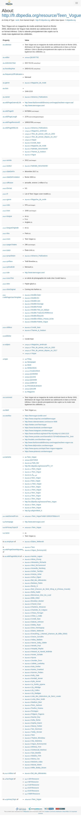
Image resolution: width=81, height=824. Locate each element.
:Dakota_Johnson (34, 622)
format (7, 188)
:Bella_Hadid (32, 592)
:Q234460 (31, 380)
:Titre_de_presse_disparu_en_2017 (41, 137)
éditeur (7, 327)
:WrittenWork (30, 368)
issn (5, 88)
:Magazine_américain (36, 131)
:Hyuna (30, 657)
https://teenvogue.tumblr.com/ (35, 416)
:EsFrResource (32, 788)
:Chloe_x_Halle (33, 616)
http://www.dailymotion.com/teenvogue (39, 445)
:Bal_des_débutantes (35, 580)
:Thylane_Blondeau (35, 738)
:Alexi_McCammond (35, 565)
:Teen (30, 547)
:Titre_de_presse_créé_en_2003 (40, 134)
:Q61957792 (32, 57)
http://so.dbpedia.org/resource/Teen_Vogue (40, 502)
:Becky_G (31, 586)
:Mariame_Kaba (33, 762)
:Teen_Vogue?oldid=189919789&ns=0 (42, 516)
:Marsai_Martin (33, 765)
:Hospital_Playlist (34, 649)
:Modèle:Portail (33, 307)
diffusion (8, 183)
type (5, 359)
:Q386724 (31, 383)
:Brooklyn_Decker (34, 601)
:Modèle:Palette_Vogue (36, 322)
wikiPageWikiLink (10, 128)
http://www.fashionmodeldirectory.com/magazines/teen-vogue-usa (49, 442)
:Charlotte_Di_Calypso (36, 610)
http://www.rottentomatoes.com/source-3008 (41, 422)
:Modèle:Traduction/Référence (39, 313)
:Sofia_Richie (32, 720)
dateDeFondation (11, 177)
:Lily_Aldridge (33, 687)
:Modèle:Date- (33, 295)
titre (6, 284)
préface (8, 261)
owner (6, 97)
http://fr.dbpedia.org (43, 20)
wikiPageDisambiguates (13, 549)
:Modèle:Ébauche (34, 316)
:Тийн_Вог (32, 463)
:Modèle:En (32, 298)
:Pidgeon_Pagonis (34, 714)
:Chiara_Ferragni (34, 613)
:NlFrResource (31, 782)
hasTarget (8, 779)
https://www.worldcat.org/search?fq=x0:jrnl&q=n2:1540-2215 (47, 434)
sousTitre (8, 278)
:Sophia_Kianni (33, 723)
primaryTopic (10, 799)
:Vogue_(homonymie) (35, 550)
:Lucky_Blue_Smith (35, 699)
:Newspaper (30, 362)
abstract (7, 45)
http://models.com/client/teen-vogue (38, 439)
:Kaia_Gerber (33, 666)
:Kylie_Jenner (33, 681)
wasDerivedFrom (10, 516)
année (7, 160)
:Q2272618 (31, 460)
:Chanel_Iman (33, 604)
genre (6, 83)
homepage (8, 522)
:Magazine (30, 392)
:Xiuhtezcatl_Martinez (35, 750)
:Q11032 (30, 377)
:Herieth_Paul (33, 646)
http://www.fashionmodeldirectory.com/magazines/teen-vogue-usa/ (49, 102)
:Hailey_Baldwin (33, 640)
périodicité (9, 267)
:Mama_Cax (32, 759)
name (6, 533)
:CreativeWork (32, 371)
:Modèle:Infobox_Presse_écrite (39, 319)
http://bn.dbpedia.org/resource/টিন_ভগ (39, 466)
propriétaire (9, 256)
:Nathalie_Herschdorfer (36, 149)
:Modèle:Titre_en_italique (37, 310)
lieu (6, 233)
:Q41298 (30, 389)
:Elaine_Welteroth (34, 542)
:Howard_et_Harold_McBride (38, 652)
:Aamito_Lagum (33, 556)
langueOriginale (11, 228)
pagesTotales (10, 245)
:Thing (28, 359)
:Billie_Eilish (32, 598)
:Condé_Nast (32, 143)
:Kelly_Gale (32, 675)
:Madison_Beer (33, 702)
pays (7, 250)
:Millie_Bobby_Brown (35, 768)
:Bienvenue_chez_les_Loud (38, 595)
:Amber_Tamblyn (34, 571)
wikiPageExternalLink (12, 102)
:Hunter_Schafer (34, 655)
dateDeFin (9, 171)
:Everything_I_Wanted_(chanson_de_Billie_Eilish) (46, 634)
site (6, 273)
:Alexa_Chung (33, 559)
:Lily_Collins (32, 690)
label (6, 410)
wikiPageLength (10, 117)
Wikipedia (26, 811)
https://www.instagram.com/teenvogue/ (39, 431)
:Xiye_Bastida (33, 753)
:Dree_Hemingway (34, 628)
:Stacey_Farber (33, 726)
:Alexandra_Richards (35, 562)
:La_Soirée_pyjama (35, 684)
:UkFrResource (32, 779)
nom (6, 239)
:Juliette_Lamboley (34, 663)
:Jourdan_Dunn (33, 660)
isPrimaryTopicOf (10, 527)
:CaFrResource (32, 785)
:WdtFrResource (32, 794)
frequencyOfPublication (12, 74)
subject (6, 344)
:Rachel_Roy (32, 717)
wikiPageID (8, 111)
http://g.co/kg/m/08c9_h (33, 511)
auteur (7, 166)
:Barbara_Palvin (33, 583)
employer (9, 542)
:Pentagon (31, 711)
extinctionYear (9, 63)
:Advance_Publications (36, 97)
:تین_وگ (31, 475)
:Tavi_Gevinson (33, 729)
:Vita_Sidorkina (33, 741)
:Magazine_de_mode (35, 83)
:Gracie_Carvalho (34, 637)
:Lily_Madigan (33, 693)
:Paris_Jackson (33, 705)
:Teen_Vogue (30, 457)
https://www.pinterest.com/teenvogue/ (38, 451)
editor (6, 57)
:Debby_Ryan (33, 625)
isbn (6, 205)
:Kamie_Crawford (34, 669)
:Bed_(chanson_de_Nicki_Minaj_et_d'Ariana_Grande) (47, 589)
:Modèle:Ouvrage (34, 304)
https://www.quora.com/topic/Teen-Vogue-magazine (43, 448)
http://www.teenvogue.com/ (35, 105)
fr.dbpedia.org (71, 20)
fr (5, 194)
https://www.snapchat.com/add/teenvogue (40, 419)
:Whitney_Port (33, 747)
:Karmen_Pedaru (34, 672)
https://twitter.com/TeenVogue (35, 425)
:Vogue (30, 140)
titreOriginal (9, 289)
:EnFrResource (32, 791)
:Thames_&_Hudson (35, 152)
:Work (28, 365)
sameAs (7, 457)
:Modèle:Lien (32, 301)
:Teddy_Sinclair (33, 732)
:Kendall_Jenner (34, 678)
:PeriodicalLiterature (33, 386)
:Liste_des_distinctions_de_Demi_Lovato (43, 696)
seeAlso (7, 416)
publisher (7, 336)
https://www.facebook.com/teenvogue (38, 428)
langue (7, 216)
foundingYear (9, 69)
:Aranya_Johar (33, 574)
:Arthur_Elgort (33, 577)
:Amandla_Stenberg (35, 568)
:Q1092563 (31, 374)
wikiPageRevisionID (11, 122)
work (17, 20)
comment (7, 397)
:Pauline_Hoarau (34, 708)
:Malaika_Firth (33, 756)
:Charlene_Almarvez (35, 607)
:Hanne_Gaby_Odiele (36, 643)
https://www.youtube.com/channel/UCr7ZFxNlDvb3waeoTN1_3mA (49, 436)
